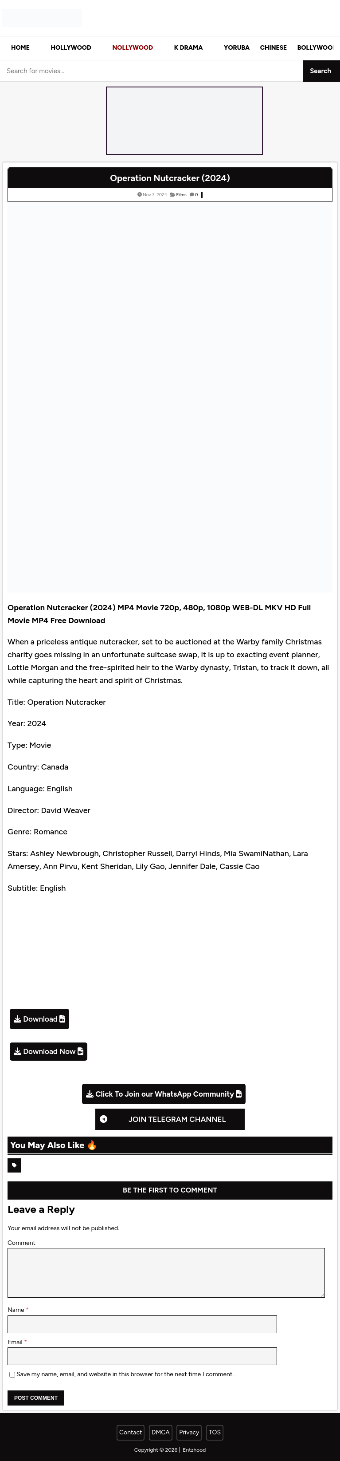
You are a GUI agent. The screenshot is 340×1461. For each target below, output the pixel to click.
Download (40, 1019)
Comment (21, 1243)
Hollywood (71, 47)
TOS (215, 1432)
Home (20, 47)
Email (16, 1342)
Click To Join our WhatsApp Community (164, 1094)
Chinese (273, 47)
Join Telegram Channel (177, 1119)
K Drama (188, 47)
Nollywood (132, 47)
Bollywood (317, 47)
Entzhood (194, 1450)
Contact (130, 1432)
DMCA (161, 1432)
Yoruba (237, 47)
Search (320, 71)
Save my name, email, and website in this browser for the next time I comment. (125, 1374)
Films (181, 194)
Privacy (189, 1432)
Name (17, 1310)
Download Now (49, 1051)
